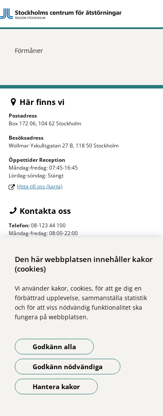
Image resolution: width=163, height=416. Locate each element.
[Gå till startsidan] (81, 13)
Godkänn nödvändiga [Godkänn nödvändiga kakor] (68, 366)
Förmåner (29, 50)
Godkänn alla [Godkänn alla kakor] (54, 346)
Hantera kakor (56, 386)
